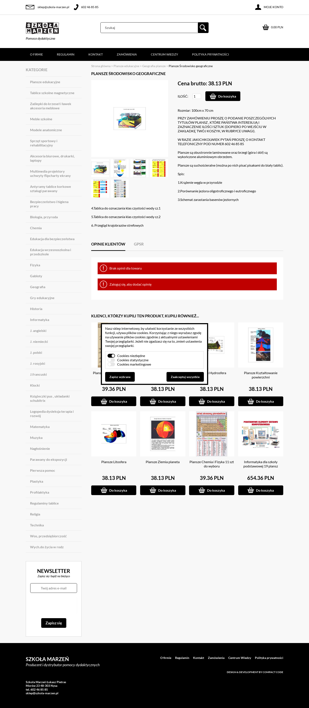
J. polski (36, 352)
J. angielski (38, 330)
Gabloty (36, 276)
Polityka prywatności (210, 54)
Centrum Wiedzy (164, 54)
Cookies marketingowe (134, 364)
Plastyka (36, 481)
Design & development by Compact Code (255, 672)
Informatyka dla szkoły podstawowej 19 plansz (260, 464)
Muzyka (36, 437)
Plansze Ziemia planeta (163, 462)
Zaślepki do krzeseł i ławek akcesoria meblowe (50, 106)
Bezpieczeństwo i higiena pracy (49, 204)
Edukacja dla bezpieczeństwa (52, 239)
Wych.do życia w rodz (47, 547)
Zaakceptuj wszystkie (185, 377)
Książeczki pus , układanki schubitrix (50, 398)
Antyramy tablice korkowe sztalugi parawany (50, 188)
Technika (37, 525)
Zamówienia (127, 54)
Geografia (37, 287)
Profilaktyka (39, 492)
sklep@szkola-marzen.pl (53, 7)
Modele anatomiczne (46, 130)
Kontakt (95, 54)
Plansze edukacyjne (45, 82)
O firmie (36, 54)
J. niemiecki (39, 341)
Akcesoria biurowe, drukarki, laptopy (52, 158)
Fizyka (35, 265)
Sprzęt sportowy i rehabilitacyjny (43, 143)
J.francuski (38, 374)
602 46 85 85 (89, 7)
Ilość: (183, 96)
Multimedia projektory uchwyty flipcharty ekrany (50, 173)
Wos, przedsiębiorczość (48, 536)
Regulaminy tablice (44, 503)
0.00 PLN (277, 27)
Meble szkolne (41, 119)
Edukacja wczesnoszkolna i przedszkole (50, 252)
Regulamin (65, 54)
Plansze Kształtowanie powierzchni (260, 375)
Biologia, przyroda (44, 217)
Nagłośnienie (40, 448)
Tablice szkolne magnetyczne (52, 93)
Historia (36, 309)
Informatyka (39, 320)
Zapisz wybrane (119, 377)
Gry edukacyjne (42, 298)
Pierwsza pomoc (42, 470)
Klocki (35, 385)
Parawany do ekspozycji (48, 459)
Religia (35, 514)
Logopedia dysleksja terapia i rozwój (52, 413)
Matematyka (40, 427)
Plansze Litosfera (113, 462)
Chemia (36, 228)
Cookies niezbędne (131, 356)
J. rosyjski (37, 363)
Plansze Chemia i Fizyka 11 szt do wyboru (211, 464)
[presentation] (53, 605)
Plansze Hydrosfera (211, 373)
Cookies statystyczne (132, 360)
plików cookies (137, 333)
